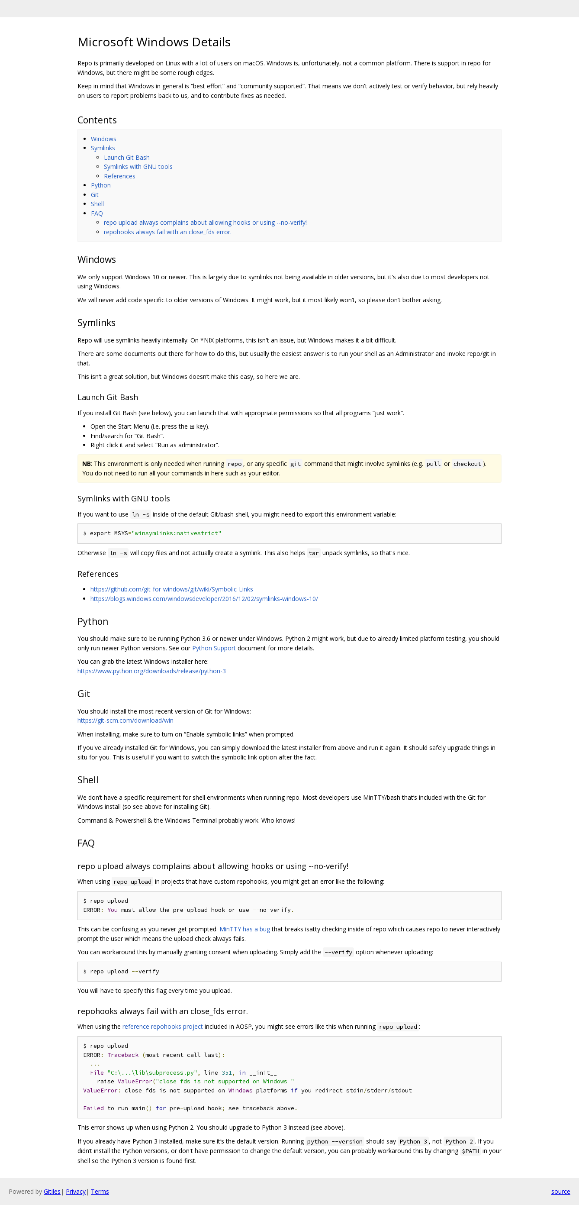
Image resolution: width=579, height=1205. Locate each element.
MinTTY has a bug (244, 929)
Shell (97, 204)
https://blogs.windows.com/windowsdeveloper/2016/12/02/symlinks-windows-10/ (204, 598)
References (119, 176)
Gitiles (52, 1191)
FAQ (97, 213)
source (560, 1191)
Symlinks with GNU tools (138, 166)
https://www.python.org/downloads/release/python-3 (151, 671)
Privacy (76, 1191)
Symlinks (103, 148)
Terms (100, 1191)
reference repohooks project (162, 1026)
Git (95, 195)
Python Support (214, 648)
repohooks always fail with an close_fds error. (168, 232)
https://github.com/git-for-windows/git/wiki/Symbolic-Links (171, 589)
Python (101, 185)
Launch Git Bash (127, 157)
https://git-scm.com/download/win (125, 720)
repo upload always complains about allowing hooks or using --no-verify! (205, 222)
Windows (103, 139)
